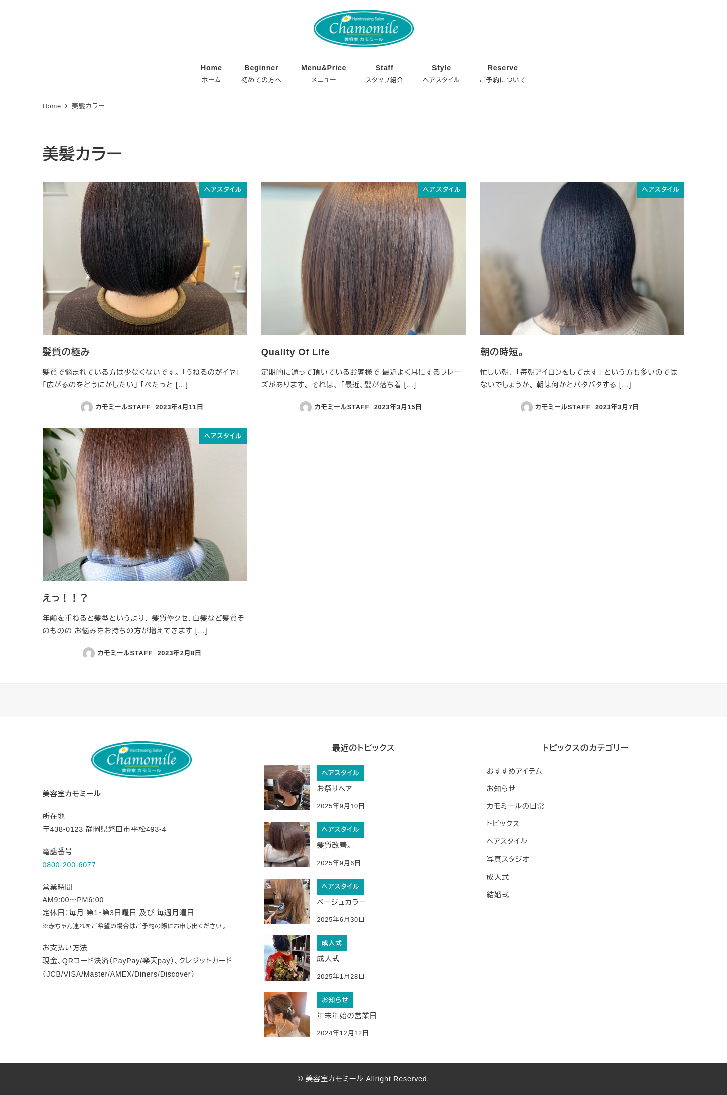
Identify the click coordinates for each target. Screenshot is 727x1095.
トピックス (503, 824)
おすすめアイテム (514, 771)
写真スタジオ (508, 859)
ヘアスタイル (507, 841)
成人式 (498, 877)
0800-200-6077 (69, 865)
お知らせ (501, 789)
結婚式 (498, 895)
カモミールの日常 (516, 806)
